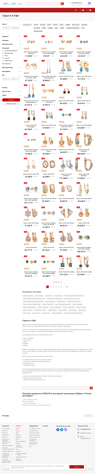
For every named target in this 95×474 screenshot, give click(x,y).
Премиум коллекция (19, 459)
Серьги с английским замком (62, 304)
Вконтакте (57, 429)
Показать (11, 100)
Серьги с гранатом (43, 307)
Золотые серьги (61, 301)
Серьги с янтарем (28, 310)
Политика (20, 468)
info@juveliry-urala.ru (86, 433)
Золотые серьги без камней (54, 298)
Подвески (18, 437)
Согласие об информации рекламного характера (6, 455)
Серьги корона (36, 313)
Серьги (18, 428)
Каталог (18, 426)
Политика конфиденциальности (8, 448)
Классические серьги (40, 310)
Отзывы (45, 426)
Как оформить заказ (34, 428)
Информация (33, 426)
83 (67, 286)
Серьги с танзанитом (68, 307)
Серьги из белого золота (74, 301)
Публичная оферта (7, 445)
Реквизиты (5, 435)
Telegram (61, 429)
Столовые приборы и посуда (21, 454)
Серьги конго (48, 295)
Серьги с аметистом (48, 304)
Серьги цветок (72, 310)
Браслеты (18, 435)
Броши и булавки (21, 441)
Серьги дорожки (52, 310)
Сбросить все (11, 104)
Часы (17, 449)
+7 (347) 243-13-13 (76, 3)
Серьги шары (26, 313)
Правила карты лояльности (33, 443)
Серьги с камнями (28, 295)
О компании (5, 428)
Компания (5, 426)
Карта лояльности (34, 437)
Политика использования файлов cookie (6, 461)
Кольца (18, 430)
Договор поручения (7, 451)
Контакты (5, 437)
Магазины (5, 430)
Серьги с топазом (81, 307)
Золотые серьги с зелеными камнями (33, 301)
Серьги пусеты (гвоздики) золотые (73, 313)
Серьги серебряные (57, 313)
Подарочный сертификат (33, 439)
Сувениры (18, 451)
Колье (17, 439)
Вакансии (5, 433)
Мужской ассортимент (19, 446)
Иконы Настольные (21, 457)
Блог (30, 446)
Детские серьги (39, 295)
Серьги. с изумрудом (55, 307)
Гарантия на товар (34, 435)
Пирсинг (18, 443)
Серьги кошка (46, 313)
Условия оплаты (33, 430)
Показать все (6, 64)
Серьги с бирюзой (77, 304)
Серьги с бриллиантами (29, 307)
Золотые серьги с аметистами (72, 298)
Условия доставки (34, 433)
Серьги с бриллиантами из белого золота (34, 298)
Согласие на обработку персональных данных (6, 441)
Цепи (17, 433)
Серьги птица (82, 310)
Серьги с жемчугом (50, 301)
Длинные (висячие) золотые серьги (74, 295)
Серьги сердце (63, 310)
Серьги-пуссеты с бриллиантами (31, 304)
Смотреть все (88, 415)
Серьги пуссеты (58, 295)
